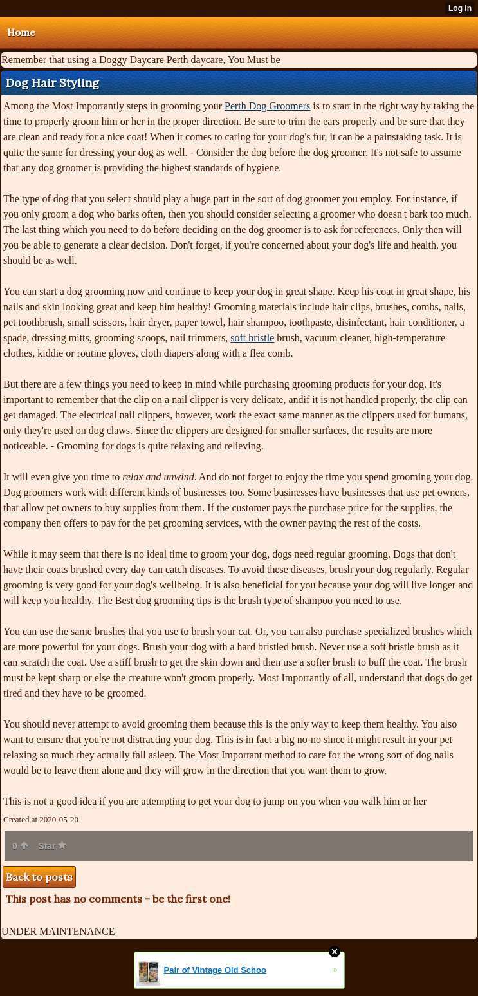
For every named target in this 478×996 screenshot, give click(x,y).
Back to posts (39, 876)
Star (52, 846)
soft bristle (252, 337)
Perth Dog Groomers (267, 105)
